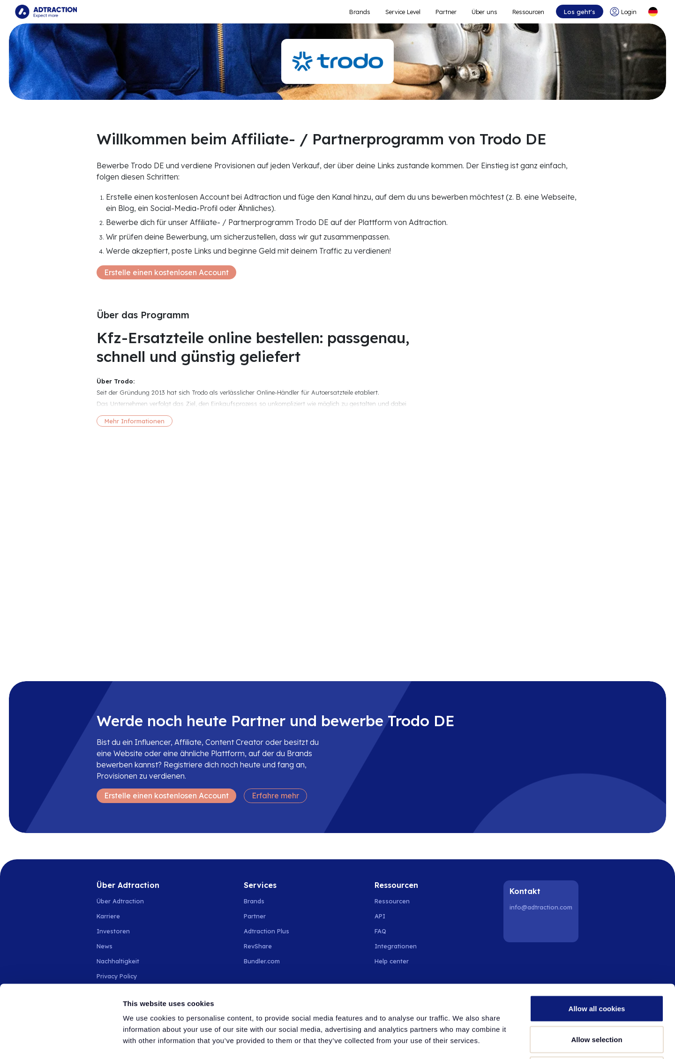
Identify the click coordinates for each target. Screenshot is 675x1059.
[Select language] (653, 12)
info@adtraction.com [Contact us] (541, 907)
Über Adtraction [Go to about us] (120, 901)
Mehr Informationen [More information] (135, 421)
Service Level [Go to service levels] (402, 11)
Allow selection (596, 967)
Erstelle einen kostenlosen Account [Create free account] (166, 272)
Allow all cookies (597, 936)
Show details (492, 1040)
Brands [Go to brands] (254, 901)
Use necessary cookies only (597, 997)
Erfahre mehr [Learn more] (275, 795)
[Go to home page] (46, 12)
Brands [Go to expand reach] (359, 11)
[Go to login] (625, 12)
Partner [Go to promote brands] (446, 11)
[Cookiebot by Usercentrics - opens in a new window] (61, 1041)
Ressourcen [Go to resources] (528, 11)
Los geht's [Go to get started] (579, 11)
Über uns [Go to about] (484, 11)
